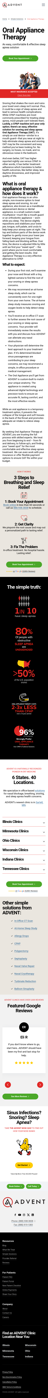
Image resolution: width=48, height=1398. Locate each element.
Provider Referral (9, 1258)
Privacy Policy (7, 1372)
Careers (5, 1317)
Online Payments (9, 1290)
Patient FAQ (7, 1277)
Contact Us (7, 1313)
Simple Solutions (17, 19)
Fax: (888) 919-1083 (23, 1224)
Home (4, 19)
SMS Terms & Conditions (11, 1387)
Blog (4, 1246)
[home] (20, 5)
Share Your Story (9, 1294)
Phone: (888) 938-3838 (22, 1221)
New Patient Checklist (11, 1286)
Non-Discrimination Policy (12, 1377)
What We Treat (8, 1250)
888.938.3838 (20, 507)
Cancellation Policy (9, 1382)
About (4, 1309)
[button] (43, 5)
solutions (40, 790)
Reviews (5, 1263)
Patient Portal (8, 1281)
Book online (9, 504)
